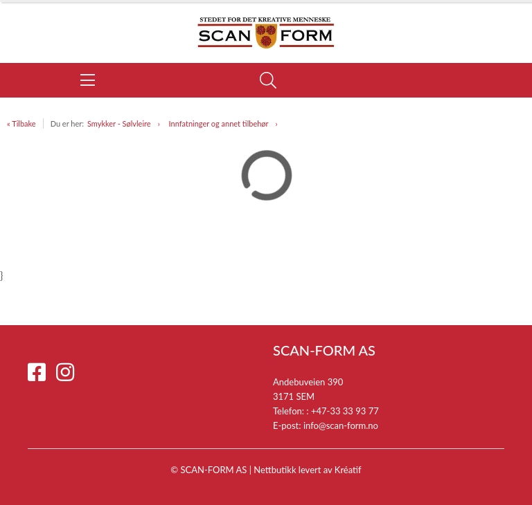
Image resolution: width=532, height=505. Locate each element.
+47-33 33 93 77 (345, 410)
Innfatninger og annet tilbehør (219, 123)
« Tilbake (21, 123)
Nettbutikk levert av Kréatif (307, 469)
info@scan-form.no (340, 425)
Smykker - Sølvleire (119, 123)
